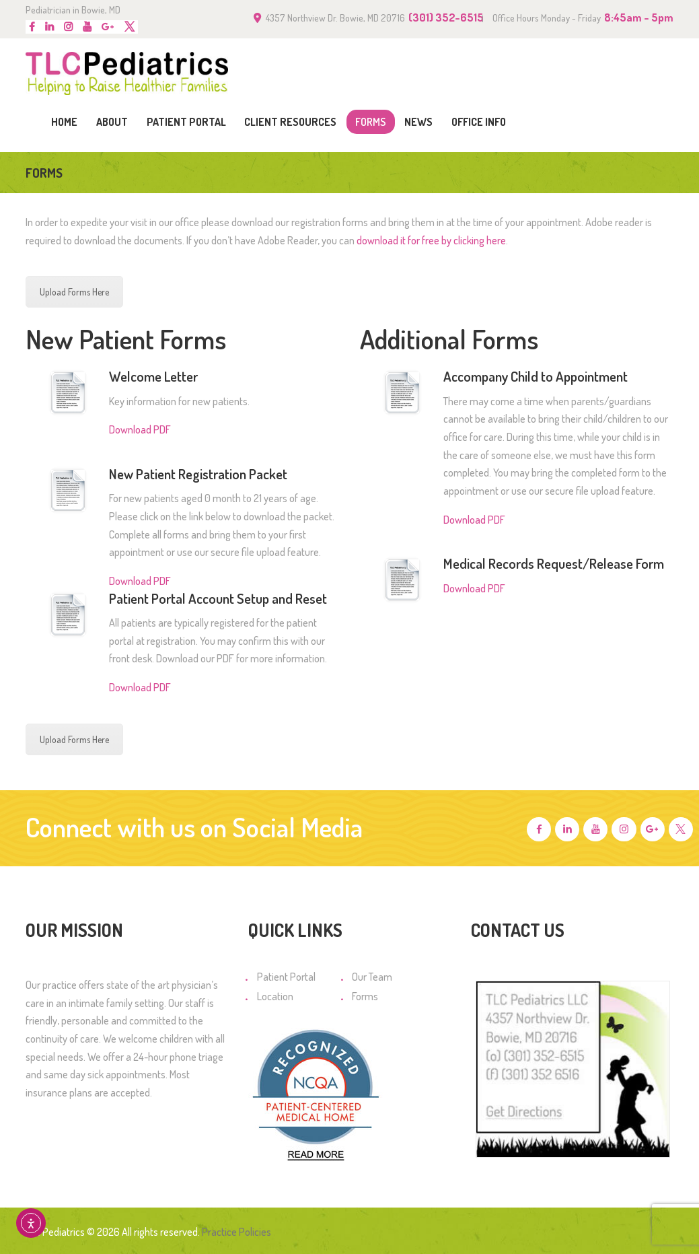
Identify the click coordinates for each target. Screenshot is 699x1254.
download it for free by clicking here (431, 240)
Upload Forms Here (74, 292)
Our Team (372, 976)
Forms (365, 996)
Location (275, 996)
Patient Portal (286, 976)
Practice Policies (236, 1232)
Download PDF (140, 429)
